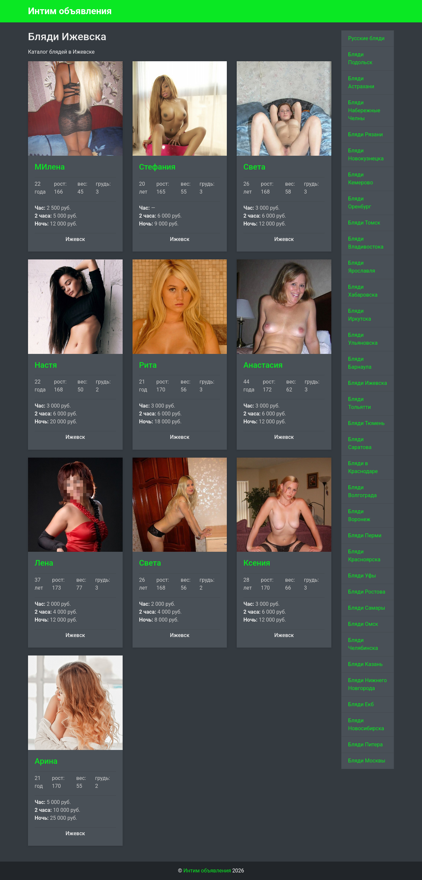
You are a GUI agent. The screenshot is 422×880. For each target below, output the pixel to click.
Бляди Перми (364, 535)
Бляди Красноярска (364, 555)
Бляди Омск (363, 624)
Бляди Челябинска (363, 644)
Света (254, 167)
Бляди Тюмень (366, 423)
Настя (46, 365)
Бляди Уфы (362, 576)
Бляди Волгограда (362, 491)
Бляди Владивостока (365, 243)
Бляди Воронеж (359, 515)
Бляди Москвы (366, 761)
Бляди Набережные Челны (364, 110)
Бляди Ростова (366, 592)
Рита (148, 365)
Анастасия (263, 365)
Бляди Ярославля (361, 267)
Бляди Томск (364, 223)
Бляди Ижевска (367, 383)
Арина (46, 761)
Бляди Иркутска (359, 315)
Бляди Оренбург (359, 203)
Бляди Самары (366, 608)
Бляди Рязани (365, 134)
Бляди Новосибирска (366, 724)
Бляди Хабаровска (362, 291)
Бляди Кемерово (360, 179)
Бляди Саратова (360, 443)
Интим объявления (70, 11)
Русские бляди (366, 38)
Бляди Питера (365, 744)
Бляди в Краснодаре (363, 467)
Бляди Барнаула (360, 363)
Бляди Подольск (360, 58)
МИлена (50, 167)
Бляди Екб (361, 704)
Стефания (157, 167)
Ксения (256, 563)
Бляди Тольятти (359, 403)
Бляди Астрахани (361, 82)
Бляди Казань (365, 664)
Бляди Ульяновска (362, 339)
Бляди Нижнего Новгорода (367, 684)
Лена (44, 563)
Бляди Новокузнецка (366, 154)
